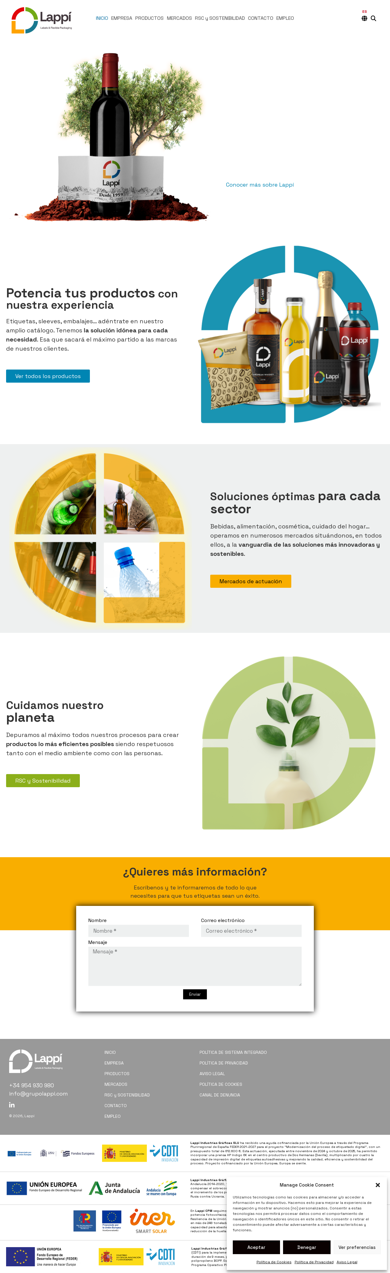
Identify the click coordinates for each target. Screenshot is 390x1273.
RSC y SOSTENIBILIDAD (220, 18)
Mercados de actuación (250, 581)
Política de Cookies (274, 1262)
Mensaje (97, 942)
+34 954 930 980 (31, 1085)
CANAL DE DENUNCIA (220, 1095)
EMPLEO (285, 18)
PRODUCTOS (149, 18)
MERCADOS (179, 18)
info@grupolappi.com (38, 1093)
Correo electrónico (223, 921)
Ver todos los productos (48, 376)
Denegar (306, 1247)
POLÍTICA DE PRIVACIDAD (224, 1063)
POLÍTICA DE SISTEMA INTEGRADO (233, 1052)
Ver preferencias (357, 1247)
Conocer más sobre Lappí (260, 184)
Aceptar (256, 1247)
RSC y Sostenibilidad (43, 780)
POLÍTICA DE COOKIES (221, 1084)
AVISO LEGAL (212, 1073)
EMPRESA (121, 18)
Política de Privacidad (314, 1262)
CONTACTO (260, 18)
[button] (378, 1185)
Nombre (97, 921)
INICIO (102, 18)
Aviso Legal (347, 1262)
